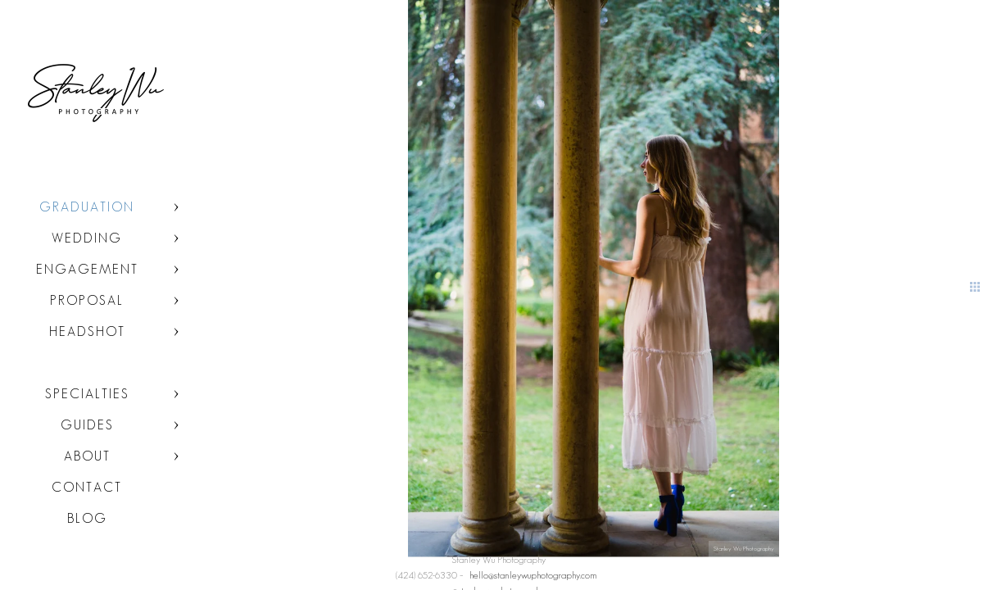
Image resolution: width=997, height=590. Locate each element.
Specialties (87, 394)
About (87, 456)
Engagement (87, 269)
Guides (87, 425)
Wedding (87, 238)
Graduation (86, 207)
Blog (87, 518)
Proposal (87, 300)
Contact (87, 487)
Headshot (87, 331)
